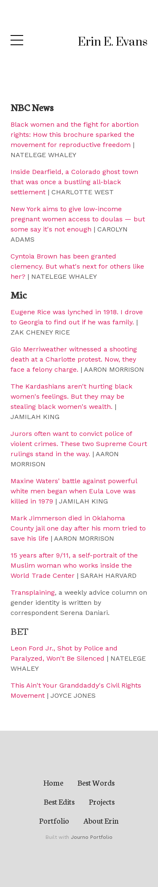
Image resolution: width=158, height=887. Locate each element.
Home (53, 782)
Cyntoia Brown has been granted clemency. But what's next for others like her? (77, 266)
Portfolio (54, 820)
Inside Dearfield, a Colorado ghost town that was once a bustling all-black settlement (74, 182)
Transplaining (33, 592)
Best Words (96, 782)
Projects (102, 801)
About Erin (101, 820)
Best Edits (59, 801)
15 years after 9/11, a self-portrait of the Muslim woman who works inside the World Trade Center (74, 565)
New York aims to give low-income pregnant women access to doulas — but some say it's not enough (78, 219)
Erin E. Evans (112, 42)
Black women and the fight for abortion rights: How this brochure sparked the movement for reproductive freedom (75, 134)
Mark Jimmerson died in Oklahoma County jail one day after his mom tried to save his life (78, 528)
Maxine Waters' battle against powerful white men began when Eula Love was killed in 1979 (74, 491)
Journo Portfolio (91, 837)
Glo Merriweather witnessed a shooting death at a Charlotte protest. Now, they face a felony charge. (74, 359)
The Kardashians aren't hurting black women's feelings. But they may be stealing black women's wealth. (71, 396)
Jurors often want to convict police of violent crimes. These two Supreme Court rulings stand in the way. (79, 444)
